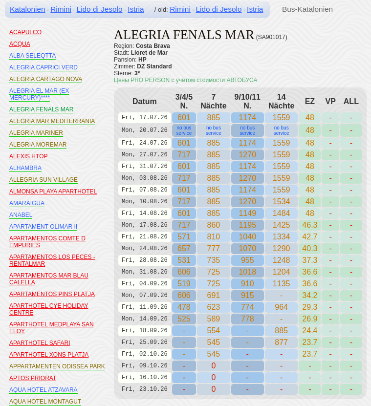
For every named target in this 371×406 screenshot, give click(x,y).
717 (184, 154)
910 (247, 283)
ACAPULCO (25, 32)
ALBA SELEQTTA (32, 55)
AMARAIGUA (26, 203)
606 (184, 272)
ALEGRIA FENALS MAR (41, 109)
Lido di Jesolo (100, 9)
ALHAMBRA (25, 168)
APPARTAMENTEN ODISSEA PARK (57, 366)
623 (213, 307)
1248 (281, 260)
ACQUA (19, 44)
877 (281, 342)
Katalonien (27, 9)
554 (213, 330)
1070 (247, 248)
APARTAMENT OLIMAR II (43, 226)
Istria (136, 9)
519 (184, 283)
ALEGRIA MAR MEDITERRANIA (52, 121)
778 (247, 319)
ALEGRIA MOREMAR (37, 144)
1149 (247, 213)
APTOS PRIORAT (32, 378)
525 (184, 319)
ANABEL (20, 215)
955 (247, 260)
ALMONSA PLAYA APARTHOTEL (53, 191)
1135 (281, 283)
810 (213, 237)
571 (184, 237)
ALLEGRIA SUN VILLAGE (43, 179)
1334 (281, 237)
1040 (247, 237)
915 (247, 295)
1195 (247, 225)
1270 (247, 154)
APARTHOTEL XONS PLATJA (48, 354)
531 (184, 260)
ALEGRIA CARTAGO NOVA (45, 79)
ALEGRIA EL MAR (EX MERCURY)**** (39, 94)
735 (213, 260)
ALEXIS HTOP (28, 156)
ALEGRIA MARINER (36, 132)
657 (184, 248)
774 (247, 307)
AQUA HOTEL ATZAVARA (43, 389)
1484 (281, 213)
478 (184, 307)
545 (213, 342)
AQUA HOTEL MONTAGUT (45, 401)
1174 (247, 117)
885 (213, 117)
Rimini (60, 9)
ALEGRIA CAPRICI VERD (43, 67)
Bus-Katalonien (307, 9)
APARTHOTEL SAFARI (39, 343)
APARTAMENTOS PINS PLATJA (52, 294)
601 (184, 117)
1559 (281, 117)
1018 (247, 272)
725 (213, 283)
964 (281, 307)
